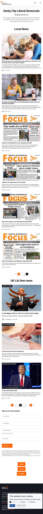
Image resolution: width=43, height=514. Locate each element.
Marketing (32, 502)
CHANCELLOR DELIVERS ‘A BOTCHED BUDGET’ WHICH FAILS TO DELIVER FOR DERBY (21, 102)
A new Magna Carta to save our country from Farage (20, 313)
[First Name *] (21, 416)
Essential (14, 502)
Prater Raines (10, 509)
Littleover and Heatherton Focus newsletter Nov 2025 (17, 143)
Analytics (23, 502)
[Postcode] (21, 439)
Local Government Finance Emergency (13, 351)
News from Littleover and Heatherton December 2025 (17, 221)
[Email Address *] (21, 430)
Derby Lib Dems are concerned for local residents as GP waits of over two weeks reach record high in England (21, 62)
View (21, 52)
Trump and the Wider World (9, 390)
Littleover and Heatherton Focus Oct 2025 (13, 182)
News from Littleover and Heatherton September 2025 (17, 261)
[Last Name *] (21, 423)
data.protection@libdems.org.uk (8, 455)
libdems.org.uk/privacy (24, 453)
